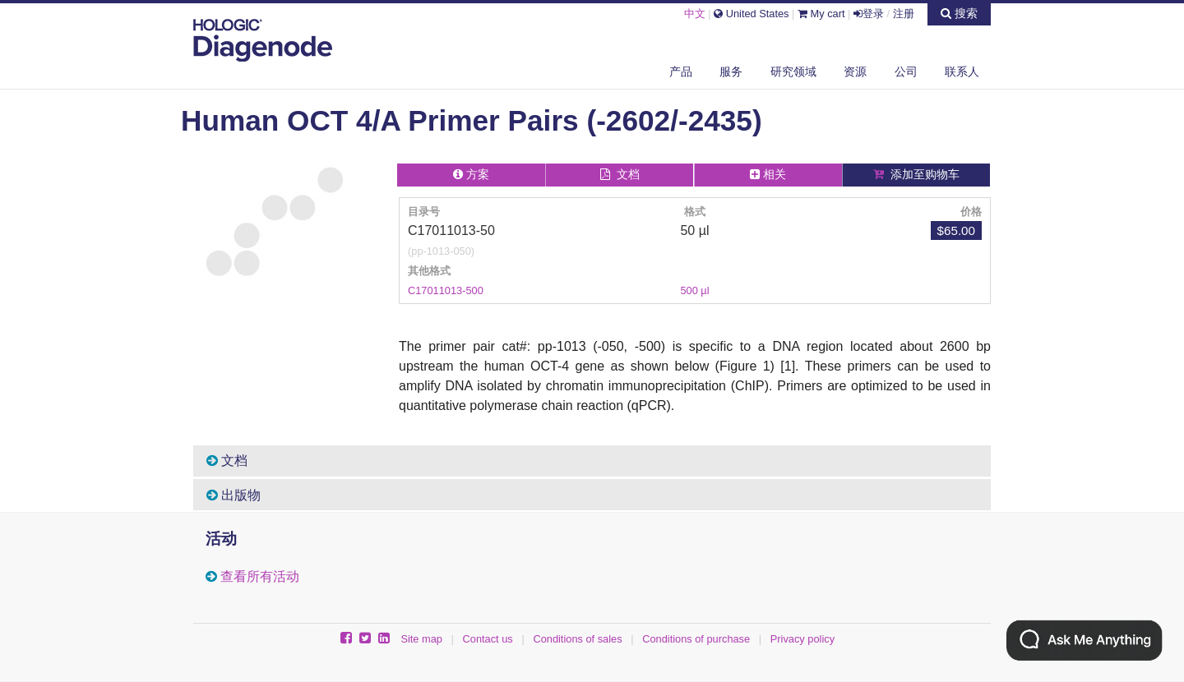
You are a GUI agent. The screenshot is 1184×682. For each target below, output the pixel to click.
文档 (226, 460)
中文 (694, 13)
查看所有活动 (259, 576)
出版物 (233, 495)
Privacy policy (802, 639)
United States (751, 13)
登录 (868, 13)
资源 (855, 71)
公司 (906, 71)
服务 (730, 71)
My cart (821, 13)
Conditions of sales (577, 639)
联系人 (962, 71)
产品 (680, 71)
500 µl (694, 290)
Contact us (488, 639)
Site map (421, 639)
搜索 (959, 13)
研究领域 (793, 71)
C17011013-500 (445, 290)
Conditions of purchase (696, 639)
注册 (903, 13)
